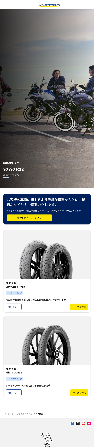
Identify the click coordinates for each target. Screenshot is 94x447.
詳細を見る (13, 306)
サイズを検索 (79, 306)
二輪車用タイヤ (23, 413)
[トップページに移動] (49, 4)
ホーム (8, 413)
